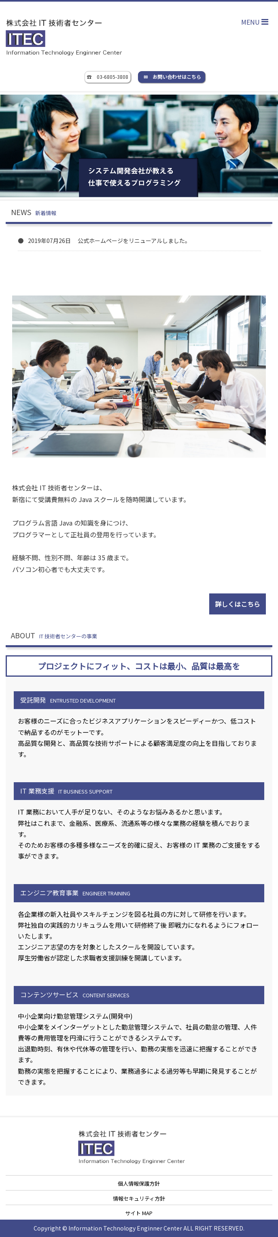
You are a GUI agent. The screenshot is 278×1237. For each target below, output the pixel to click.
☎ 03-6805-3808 (107, 77)
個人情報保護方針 (139, 1183)
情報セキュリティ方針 (139, 1198)
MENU (256, 22)
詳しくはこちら (237, 604)
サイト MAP (139, 1213)
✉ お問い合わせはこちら (172, 76)
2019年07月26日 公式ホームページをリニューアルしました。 (109, 240)
